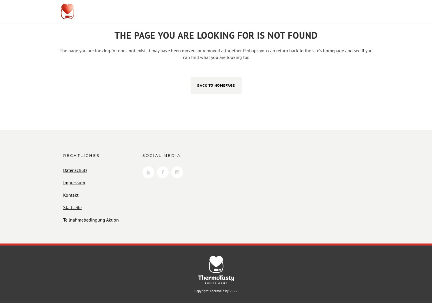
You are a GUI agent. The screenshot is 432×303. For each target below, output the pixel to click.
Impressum (74, 182)
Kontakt (70, 195)
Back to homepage (216, 85)
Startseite (72, 207)
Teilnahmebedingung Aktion (91, 220)
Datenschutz (75, 170)
